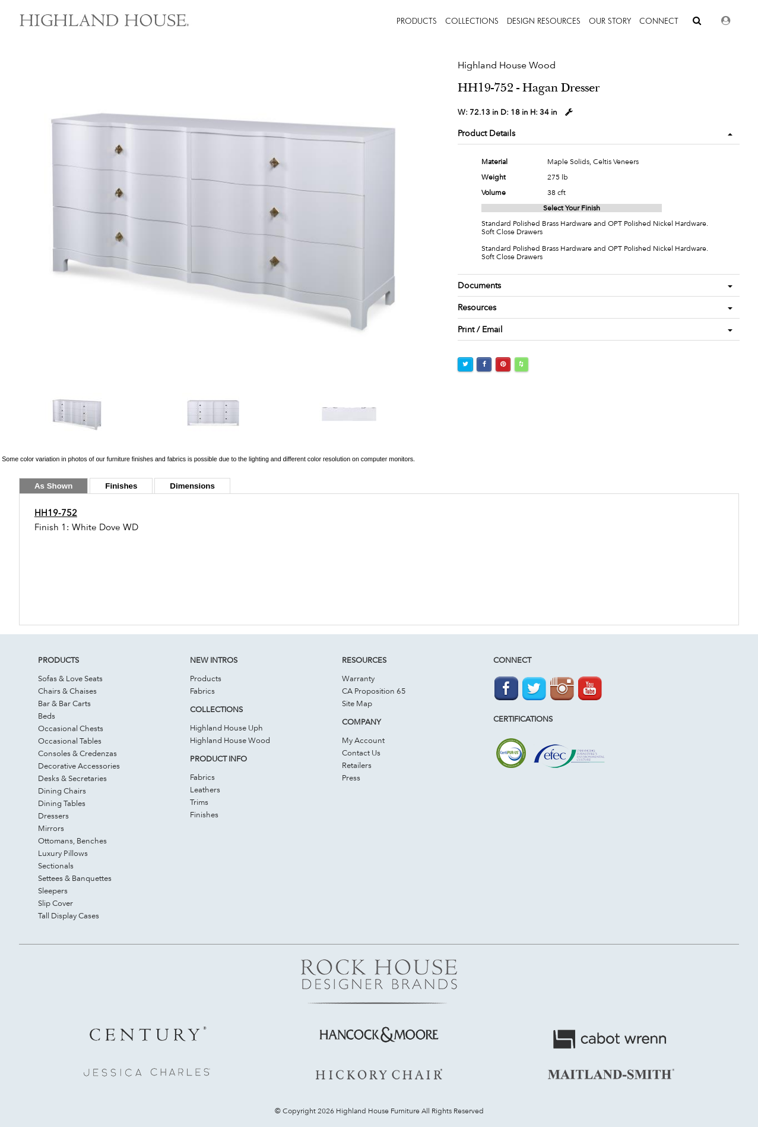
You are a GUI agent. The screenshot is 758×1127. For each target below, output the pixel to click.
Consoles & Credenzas (77, 753)
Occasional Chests (70, 728)
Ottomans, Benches (72, 840)
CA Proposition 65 (374, 690)
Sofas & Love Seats (70, 678)
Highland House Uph (226, 727)
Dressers (53, 815)
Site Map (357, 703)
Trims (199, 802)
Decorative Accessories (79, 765)
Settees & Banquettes (75, 878)
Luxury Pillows (63, 853)
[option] (208, 212)
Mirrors (51, 828)
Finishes (204, 814)
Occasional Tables (70, 740)
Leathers (205, 789)
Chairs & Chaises (67, 690)
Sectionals (56, 865)
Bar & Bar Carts (64, 703)
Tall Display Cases (68, 915)
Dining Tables (61, 803)
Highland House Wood (230, 740)
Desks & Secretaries (72, 778)
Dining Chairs (62, 790)
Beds (46, 715)
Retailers (357, 765)
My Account (363, 740)
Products (205, 678)
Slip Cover (55, 903)
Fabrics (202, 690)
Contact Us (361, 752)
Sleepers (53, 890)
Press (351, 777)
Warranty (358, 678)
